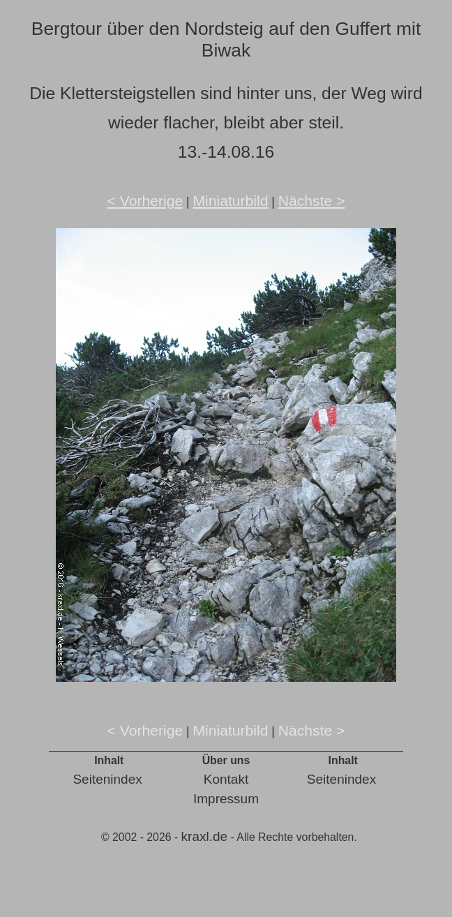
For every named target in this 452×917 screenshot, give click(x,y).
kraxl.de (204, 836)
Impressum (226, 798)
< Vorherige (145, 201)
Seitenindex (107, 779)
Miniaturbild (230, 201)
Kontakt (226, 779)
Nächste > (311, 201)
